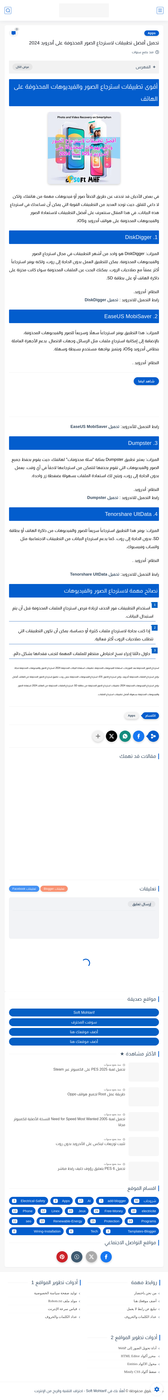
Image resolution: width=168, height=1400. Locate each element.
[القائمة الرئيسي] (160, 10)
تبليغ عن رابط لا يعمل (141, 1309)
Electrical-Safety (28, 1201)
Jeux (77, 1211)
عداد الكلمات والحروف (140, 1317)
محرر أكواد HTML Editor (138, 1356)
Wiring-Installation (36, 1231)
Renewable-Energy (61, 1221)
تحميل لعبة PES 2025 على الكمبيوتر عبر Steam (89, 1069)
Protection (104, 1221)
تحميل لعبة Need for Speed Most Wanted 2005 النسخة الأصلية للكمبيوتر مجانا (69, 1122)
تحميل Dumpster (102, 497)
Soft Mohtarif (84, 1012)
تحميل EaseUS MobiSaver (94, 426)
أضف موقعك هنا (84, 1032)
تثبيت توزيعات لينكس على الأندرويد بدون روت (90, 1144)
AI (84, 1201)
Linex (50, 1211)
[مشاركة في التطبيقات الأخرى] (98, 736)
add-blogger (112, 1201)
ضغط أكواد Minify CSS (140, 1372)
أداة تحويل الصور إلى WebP (137, 1348)
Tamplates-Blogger (131, 1231)
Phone (22, 1211)
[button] (138, 736)
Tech (83, 1231)
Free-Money (108, 1211)
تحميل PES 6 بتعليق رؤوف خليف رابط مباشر (91, 1168)
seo (21, 1221)
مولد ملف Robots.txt (62, 1301)
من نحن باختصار (145, 1293)
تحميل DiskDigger (101, 300)
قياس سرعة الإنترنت (62, 1309)
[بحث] (8, 10)
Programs (142, 1221)
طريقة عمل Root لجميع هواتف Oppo (96, 1094)
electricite (143, 1211)
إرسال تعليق (141, 904)
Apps (152, 33)
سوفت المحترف (84, 1022)
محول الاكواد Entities (141, 1364)
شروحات (145, 1201)
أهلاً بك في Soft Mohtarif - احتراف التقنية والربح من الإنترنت (79, 1391)
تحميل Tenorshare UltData (94, 574)
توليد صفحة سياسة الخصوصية (55, 1293)
